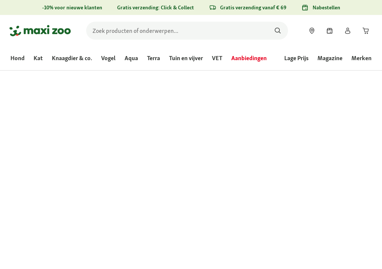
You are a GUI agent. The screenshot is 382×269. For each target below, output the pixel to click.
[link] (312, 30)
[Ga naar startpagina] (40, 30)
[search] (187, 31)
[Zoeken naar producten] (277, 31)
